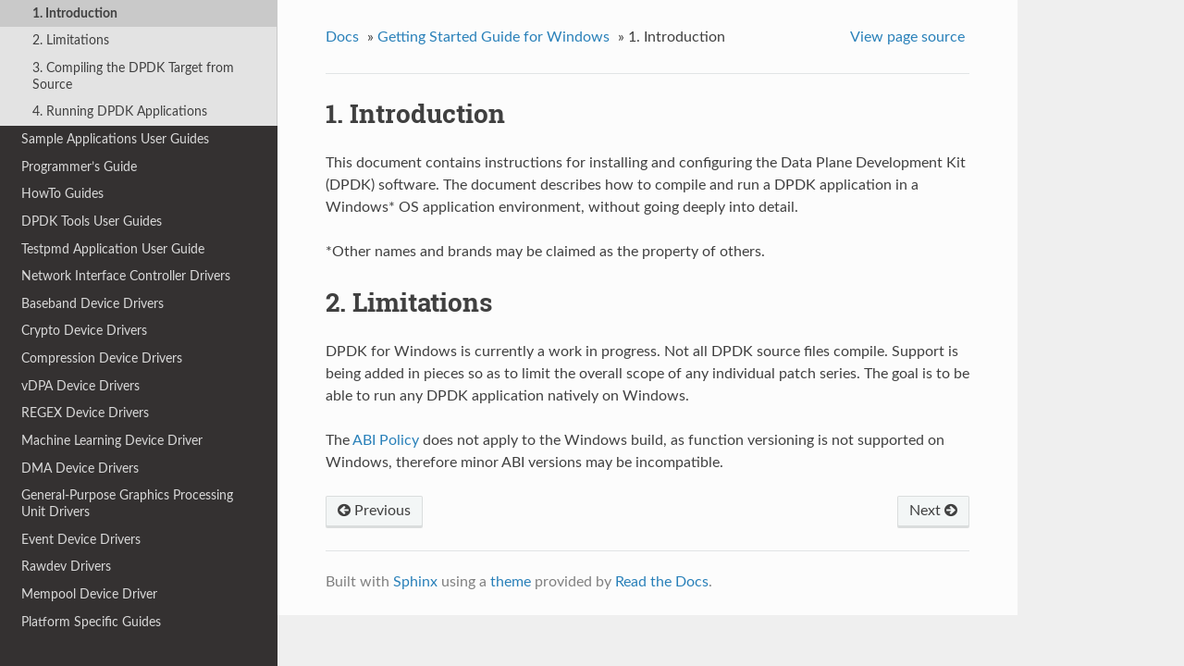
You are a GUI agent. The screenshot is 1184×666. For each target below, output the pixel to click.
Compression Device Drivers (101, 358)
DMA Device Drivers (80, 468)
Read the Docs (662, 581)
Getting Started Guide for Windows (493, 37)
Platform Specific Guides (91, 622)
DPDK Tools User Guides (91, 221)
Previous (374, 510)
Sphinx (415, 581)
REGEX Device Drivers (85, 413)
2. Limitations (70, 40)
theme (510, 581)
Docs (342, 37)
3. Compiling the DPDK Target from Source (133, 76)
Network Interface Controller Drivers (125, 276)
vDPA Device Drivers (80, 386)
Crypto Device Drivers (84, 331)
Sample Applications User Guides (115, 139)
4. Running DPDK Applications (119, 111)
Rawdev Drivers (66, 567)
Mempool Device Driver (89, 594)
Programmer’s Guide (79, 167)
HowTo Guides (62, 194)
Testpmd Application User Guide (112, 249)
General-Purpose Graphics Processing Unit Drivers (127, 503)
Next (933, 510)
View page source (907, 37)
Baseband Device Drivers (92, 304)
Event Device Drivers (81, 540)
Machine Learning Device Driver (112, 441)
